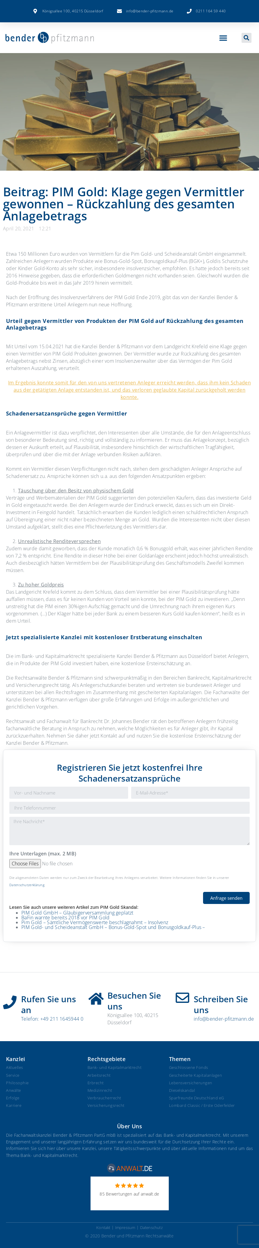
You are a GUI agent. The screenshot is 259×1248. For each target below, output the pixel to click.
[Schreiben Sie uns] (182, 998)
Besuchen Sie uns (134, 1001)
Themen (179, 1059)
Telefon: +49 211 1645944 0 (52, 1019)
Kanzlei (15, 1059)
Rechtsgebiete (106, 1059)
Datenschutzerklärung (27, 885)
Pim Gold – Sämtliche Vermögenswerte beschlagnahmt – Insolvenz (94, 922)
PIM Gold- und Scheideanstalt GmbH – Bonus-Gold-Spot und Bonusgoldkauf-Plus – (113, 927)
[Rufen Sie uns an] (10, 1000)
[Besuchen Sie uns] (96, 996)
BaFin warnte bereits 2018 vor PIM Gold (65, 917)
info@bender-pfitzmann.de (224, 1019)
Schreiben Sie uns (221, 1004)
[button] (223, 37)
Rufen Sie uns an (48, 1004)
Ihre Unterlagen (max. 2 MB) (42, 854)
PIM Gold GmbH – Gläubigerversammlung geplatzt (77, 912)
